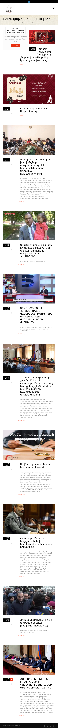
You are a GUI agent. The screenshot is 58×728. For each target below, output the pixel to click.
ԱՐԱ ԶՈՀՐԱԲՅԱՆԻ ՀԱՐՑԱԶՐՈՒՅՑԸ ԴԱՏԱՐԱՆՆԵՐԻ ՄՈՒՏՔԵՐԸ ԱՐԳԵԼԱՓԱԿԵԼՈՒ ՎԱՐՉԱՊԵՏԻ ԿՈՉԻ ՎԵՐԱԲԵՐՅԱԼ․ (36, 315)
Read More (21, 65)
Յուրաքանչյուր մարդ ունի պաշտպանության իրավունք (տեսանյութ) (36, 622)
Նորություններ (11, 22)
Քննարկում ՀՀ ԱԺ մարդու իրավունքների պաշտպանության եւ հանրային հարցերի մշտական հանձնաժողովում (36, 166)
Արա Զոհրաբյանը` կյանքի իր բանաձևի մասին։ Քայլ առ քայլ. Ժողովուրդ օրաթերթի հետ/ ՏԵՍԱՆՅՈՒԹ (36, 250)
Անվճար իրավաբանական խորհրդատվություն (36, 466)
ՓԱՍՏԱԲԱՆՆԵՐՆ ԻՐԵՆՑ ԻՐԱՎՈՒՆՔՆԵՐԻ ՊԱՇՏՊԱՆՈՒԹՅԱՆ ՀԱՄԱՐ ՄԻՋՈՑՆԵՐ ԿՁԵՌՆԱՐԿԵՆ (36, 683)
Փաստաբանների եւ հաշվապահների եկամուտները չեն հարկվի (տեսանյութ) (36, 542)
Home (4, 22)
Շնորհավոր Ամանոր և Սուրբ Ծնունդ (33, 110)
